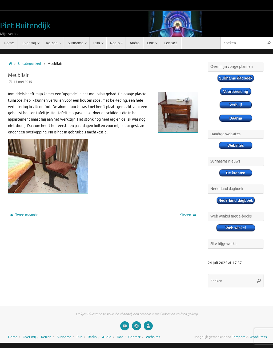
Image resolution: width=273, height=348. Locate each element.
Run (79, 337)
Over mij (29, 337)
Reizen (46, 337)
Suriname (64, 337)
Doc (120, 337)
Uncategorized (29, 64)
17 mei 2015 (23, 82)
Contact (134, 337)
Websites (153, 337)
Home (12, 337)
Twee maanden (25, 215)
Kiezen (187, 215)
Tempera (239, 337)
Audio (106, 337)
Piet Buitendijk (25, 25)
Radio (92, 337)
